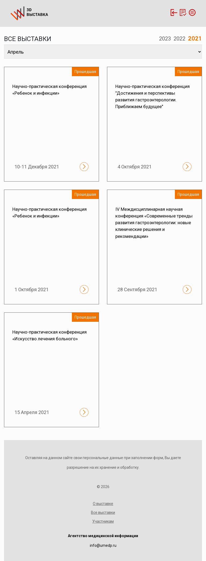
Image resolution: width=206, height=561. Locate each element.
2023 (165, 38)
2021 (195, 38)
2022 (179, 38)
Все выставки (103, 512)
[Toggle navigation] (191, 12)
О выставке (103, 503)
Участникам (103, 521)
